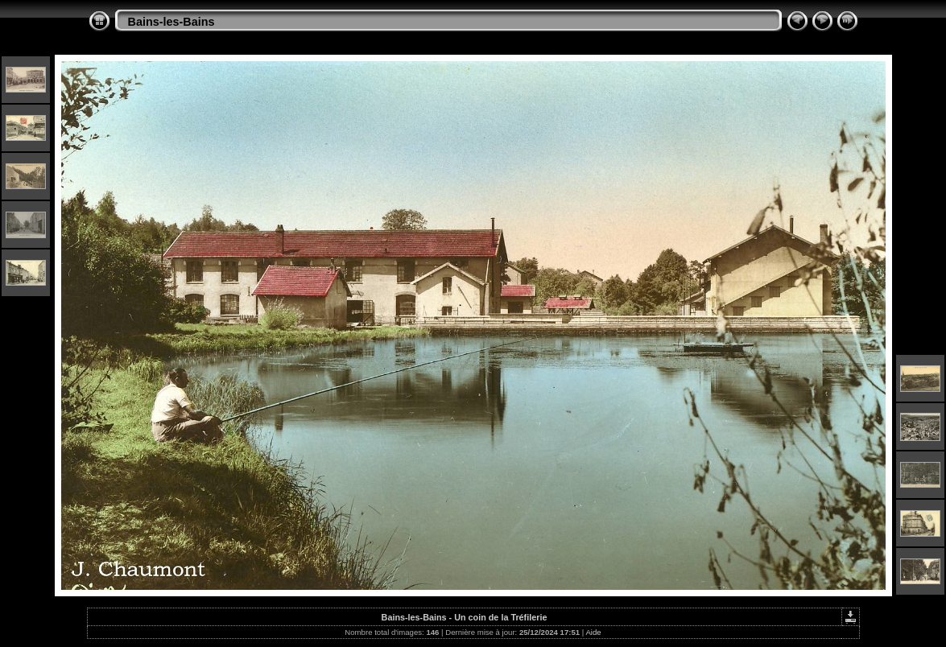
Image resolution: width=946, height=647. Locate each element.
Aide (593, 632)
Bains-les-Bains (171, 21)
